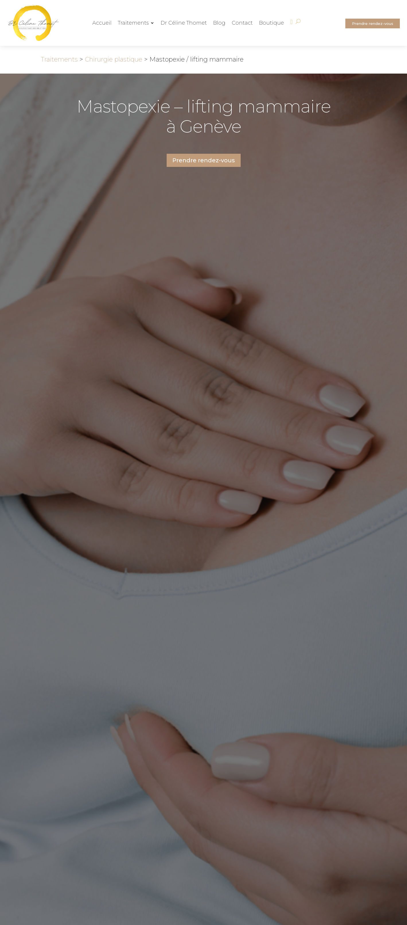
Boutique (271, 23)
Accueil (102, 23)
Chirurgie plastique (113, 59)
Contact (242, 23)
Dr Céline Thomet (184, 23)
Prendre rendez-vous (372, 23)
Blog (219, 23)
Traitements (133, 23)
